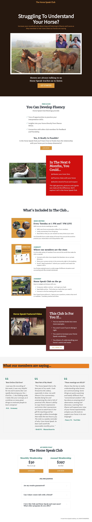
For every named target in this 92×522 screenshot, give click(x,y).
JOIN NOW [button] (46, 148)
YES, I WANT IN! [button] (57, 348)
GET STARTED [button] (46, 86)
